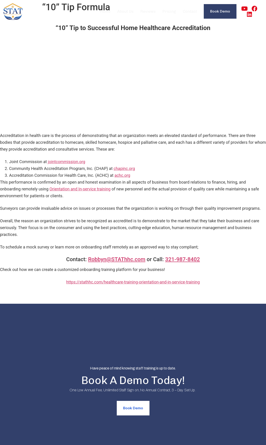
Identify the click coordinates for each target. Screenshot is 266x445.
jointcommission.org (66, 161)
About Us (125, 11)
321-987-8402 (182, 259)
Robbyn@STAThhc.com (116, 259)
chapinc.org (124, 168)
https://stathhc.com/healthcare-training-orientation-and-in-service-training (133, 282)
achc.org (122, 175)
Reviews (148, 11)
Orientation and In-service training (80, 189)
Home (105, 11)
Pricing (169, 11)
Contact (190, 11)
